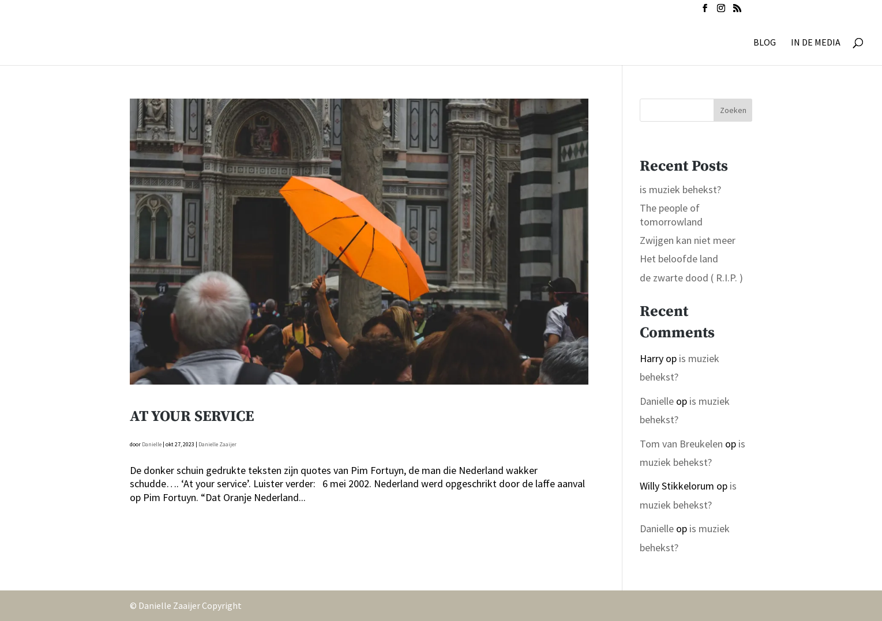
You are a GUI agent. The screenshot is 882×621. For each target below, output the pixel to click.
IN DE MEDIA (815, 43)
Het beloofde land (679, 258)
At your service (192, 416)
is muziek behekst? (680, 189)
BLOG (764, 43)
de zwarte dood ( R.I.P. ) (691, 277)
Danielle (152, 444)
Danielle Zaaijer (217, 444)
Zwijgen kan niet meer (687, 240)
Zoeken (733, 110)
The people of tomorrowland (671, 214)
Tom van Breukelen (681, 443)
